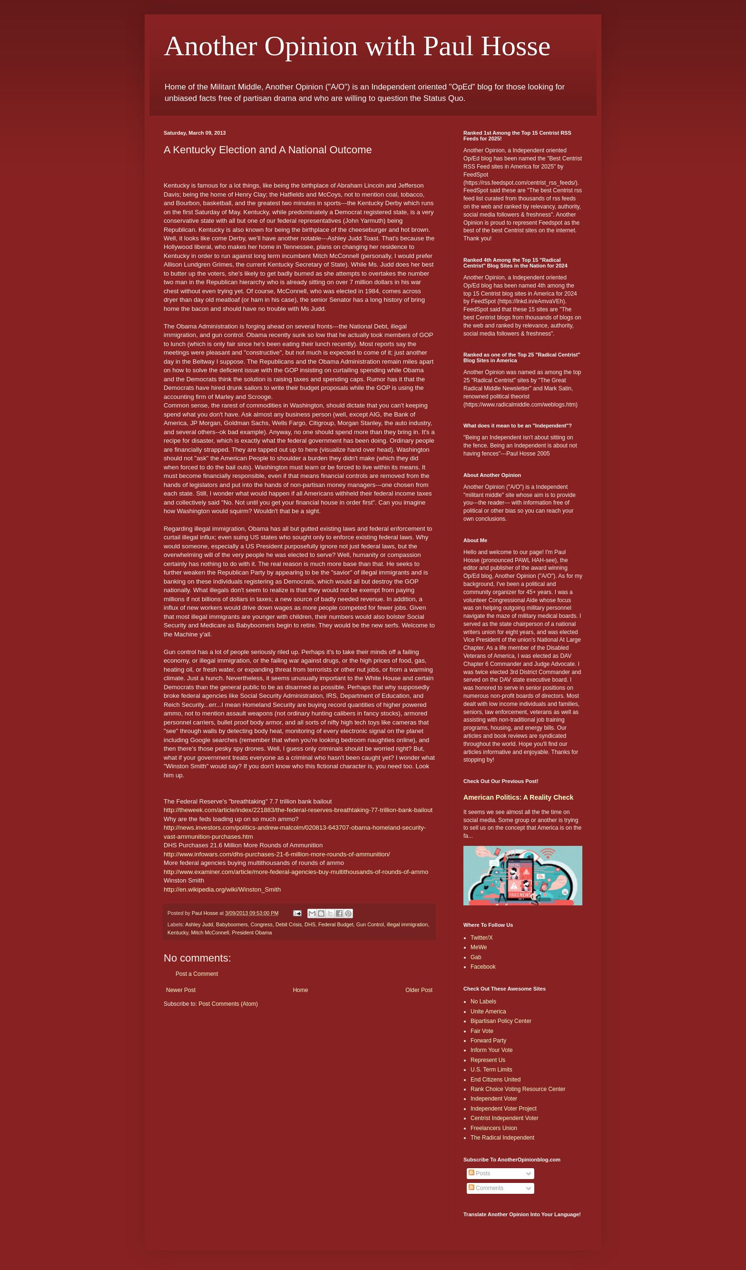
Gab (476, 957)
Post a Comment (197, 974)
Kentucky (177, 932)
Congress (262, 924)
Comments (486, 1188)
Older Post (418, 990)
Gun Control (370, 924)
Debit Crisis (288, 924)
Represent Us (488, 1060)
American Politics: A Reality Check (518, 797)
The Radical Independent (502, 1137)
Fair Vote (482, 1031)
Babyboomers (232, 924)
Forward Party (488, 1040)
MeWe (479, 947)
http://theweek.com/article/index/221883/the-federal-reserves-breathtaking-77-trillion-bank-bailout (298, 810)
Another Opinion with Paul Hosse (357, 45)
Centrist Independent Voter (505, 1118)
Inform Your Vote (492, 1050)
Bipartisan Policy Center (501, 1021)
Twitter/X (482, 937)
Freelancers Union (494, 1128)
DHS (309, 924)
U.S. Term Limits (491, 1069)
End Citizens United (495, 1079)
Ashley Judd (199, 924)
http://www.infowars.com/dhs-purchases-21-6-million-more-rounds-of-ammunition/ (277, 854)
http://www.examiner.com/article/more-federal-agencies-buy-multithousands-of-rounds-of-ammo (296, 871)
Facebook (483, 966)
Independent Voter (494, 1098)
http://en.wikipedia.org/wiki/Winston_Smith (222, 889)
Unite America (488, 1011)
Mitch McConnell (210, 932)
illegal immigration (407, 924)
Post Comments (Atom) (228, 1004)
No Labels (483, 1001)
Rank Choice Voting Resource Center (518, 1089)
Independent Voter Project (504, 1108)
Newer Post (181, 990)
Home (300, 990)
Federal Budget (335, 924)
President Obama (252, 932)
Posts (479, 1173)
